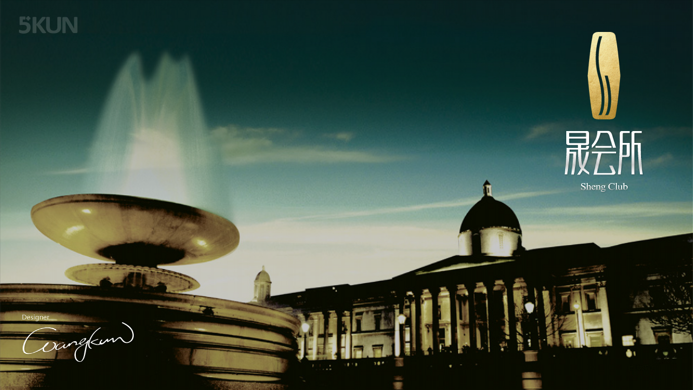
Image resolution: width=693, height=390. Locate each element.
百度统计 (642, 367)
